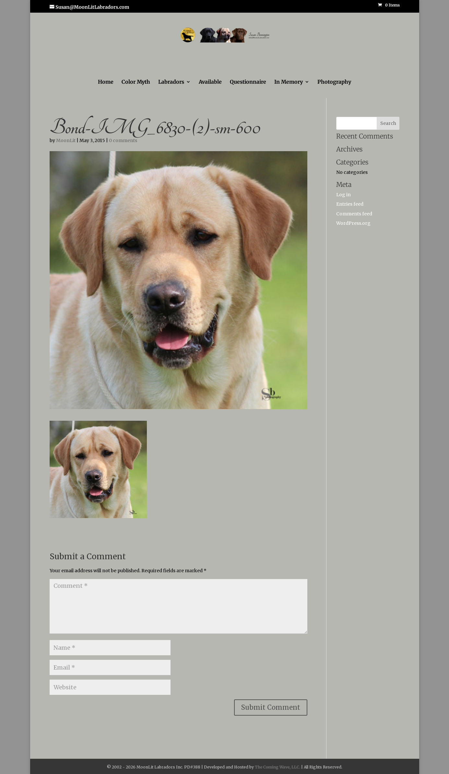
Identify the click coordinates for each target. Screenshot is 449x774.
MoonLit (66, 140)
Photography (334, 82)
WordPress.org (353, 223)
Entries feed (349, 204)
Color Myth (136, 82)
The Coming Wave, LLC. (277, 766)
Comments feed (354, 213)
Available (210, 82)
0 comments (123, 140)
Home (105, 82)
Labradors (171, 82)
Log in (343, 194)
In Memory (288, 82)
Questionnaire (248, 82)
